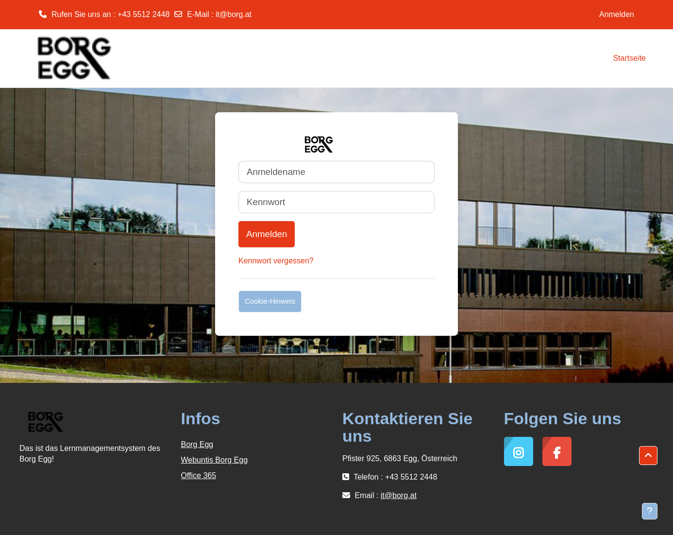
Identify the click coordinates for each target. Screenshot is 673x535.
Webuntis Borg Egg (214, 460)
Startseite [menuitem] (629, 58)
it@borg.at (234, 14)
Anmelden (616, 14)
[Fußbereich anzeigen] (649, 511)
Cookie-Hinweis (270, 301)
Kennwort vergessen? (276, 261)
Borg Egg (197, 444)
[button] (648, 456)
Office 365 (199, 475)
